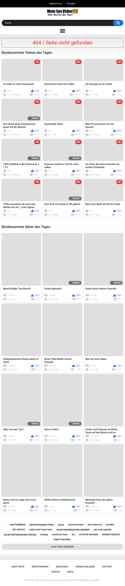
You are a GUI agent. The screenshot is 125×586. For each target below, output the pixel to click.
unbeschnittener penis (40, 530)
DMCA (70, 571)
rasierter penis (60, 535)
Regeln (55, 571)
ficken (44, 534)
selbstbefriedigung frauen (20, 534)
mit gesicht (18, 529)
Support (107, 566)
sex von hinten (102, 529)
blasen (110, 524)
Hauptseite (17, 566)
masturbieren (17, 524)
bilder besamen (75, 525)
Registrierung (55, 3)
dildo (61, 524)
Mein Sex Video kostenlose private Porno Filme (56, 580)
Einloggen (71, 3)
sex (73, 535)
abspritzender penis (41, 524)
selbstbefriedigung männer (73, 529)
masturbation (95, 525)
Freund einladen (85, 566)
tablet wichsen (62, 539)
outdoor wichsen (88, 534)
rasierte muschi (111, 534)
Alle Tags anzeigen (62, 546)
